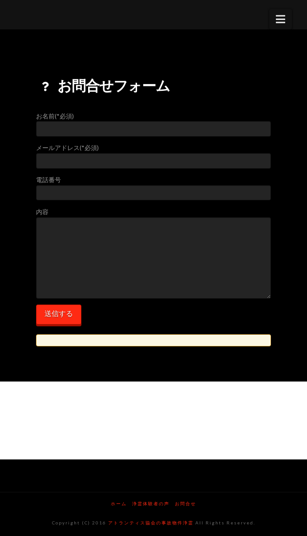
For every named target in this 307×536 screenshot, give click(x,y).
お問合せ (185, 503)
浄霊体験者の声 (151, 503)
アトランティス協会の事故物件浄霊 (151, 522)
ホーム (119, 503)
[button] (280, 19)
